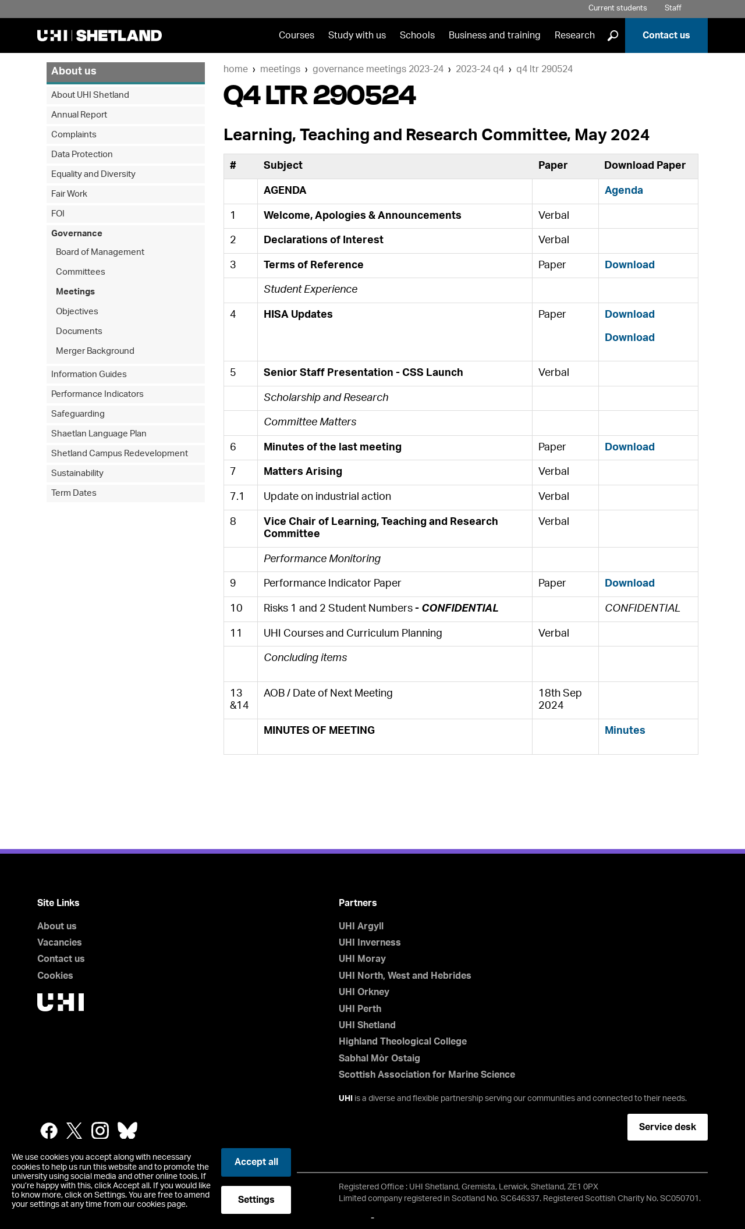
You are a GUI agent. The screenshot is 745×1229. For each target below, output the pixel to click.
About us (74, 71)
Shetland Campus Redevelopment (119, 453)
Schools (417, 35)
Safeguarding (78, 414)
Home (236, 69)
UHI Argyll (361, 926)
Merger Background (95, 351)
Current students (617, 8)
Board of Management (100, 252)
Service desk (667, 1127)
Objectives (77, 311)
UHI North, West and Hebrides (405, 976)
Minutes (625, 731)
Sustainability (77, 473)
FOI (58, 213)
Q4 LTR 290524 (544, 69)
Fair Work (69, 194)
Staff (673, 8)
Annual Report (79, 115)
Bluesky (127, 1130)
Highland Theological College (403, 1041)
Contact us (666, 35)
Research (575, 35)
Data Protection (82, 154)
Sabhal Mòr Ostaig (379, 1058)
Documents (79, 331)
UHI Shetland (367, 1025)
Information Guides (89, 374)
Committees (80, 272)
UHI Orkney (364, 992)
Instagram (100, 1130)
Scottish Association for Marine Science (427, 1074)
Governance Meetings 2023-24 (378, 69)
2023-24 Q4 (480, 69)
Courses (296, 35)
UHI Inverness (370, 942)
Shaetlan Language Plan (99, 433)
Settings (256, 1200)
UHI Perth (360, 1009)
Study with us (357, 35)
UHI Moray (362, 959)
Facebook (49, 1130)
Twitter (74, 1130)
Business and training (495, 35)
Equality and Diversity (93, 174)
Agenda (624, 191)
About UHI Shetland (90, 95)
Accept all (256, 1162)
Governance (76, 233)
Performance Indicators (97, 394)
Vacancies (59, 942)
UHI (346, 1099)
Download (630, 265)
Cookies (55, 976)
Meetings (280, 69)
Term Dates (74, 493)
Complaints (74, 134)
